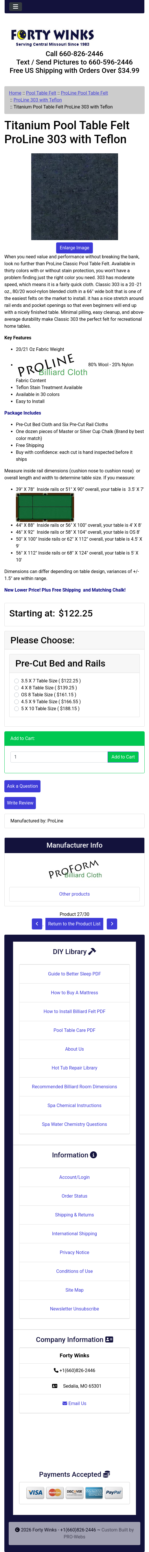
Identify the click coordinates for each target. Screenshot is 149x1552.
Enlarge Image (74, 248)
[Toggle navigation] (15, 6)
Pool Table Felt (41, 93)
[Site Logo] (74, 35)
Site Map (74, 1290)
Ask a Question (22, 786)
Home (15, 93)
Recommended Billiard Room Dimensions (74, 1086)
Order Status (74, 1196)
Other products (74, 894)
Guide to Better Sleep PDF (74, 974)
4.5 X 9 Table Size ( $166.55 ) (51, 701)
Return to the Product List (74, 924)
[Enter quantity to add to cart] (59, 757)
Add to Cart (123, 757)
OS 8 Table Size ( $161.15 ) (48, 694)
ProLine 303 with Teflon (38, 100)
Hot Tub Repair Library (75, 1068)
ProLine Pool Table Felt (84, 93)
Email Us (74, 1403)
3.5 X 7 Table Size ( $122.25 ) (51, 681)
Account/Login (74, 1177)
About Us (74, 1049)
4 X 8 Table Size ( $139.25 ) (49, 688)
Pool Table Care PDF (74, 1030)
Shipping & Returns (74, 1215)
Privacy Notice (74, 1252)
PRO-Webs (74, 1537)
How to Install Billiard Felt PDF (74, 1011)
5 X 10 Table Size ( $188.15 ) (50, 708)
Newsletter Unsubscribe (74, 1309)
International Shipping (74, 1233)
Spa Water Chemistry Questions (74, 1124)
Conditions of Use (74, 1271)
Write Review (20, 803)
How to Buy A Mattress (74, 992)
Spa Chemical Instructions (74, 1105)
